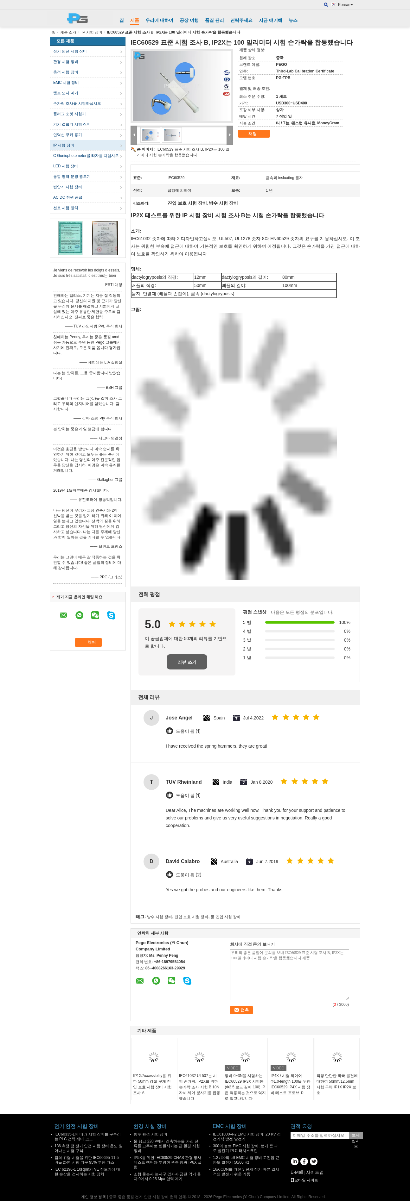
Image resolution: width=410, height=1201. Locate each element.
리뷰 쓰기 (186, 662)
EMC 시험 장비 (66, 82)
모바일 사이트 (304, 1180)
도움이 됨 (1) (188, 731)
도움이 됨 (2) (188, 875)
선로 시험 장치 (65, 208)
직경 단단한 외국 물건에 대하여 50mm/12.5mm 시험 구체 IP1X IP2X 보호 (337, 1084)
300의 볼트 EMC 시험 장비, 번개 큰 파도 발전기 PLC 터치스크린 (245, 1148)
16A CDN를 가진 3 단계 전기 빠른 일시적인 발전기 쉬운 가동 (246, 1171)
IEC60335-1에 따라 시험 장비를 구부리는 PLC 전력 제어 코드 (87, 1136)
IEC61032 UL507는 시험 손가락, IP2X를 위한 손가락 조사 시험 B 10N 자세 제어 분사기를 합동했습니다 (199, 1087)
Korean (345, 5)
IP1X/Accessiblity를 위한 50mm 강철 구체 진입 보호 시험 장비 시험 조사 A (152, 1084)
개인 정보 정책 (93, 1197)
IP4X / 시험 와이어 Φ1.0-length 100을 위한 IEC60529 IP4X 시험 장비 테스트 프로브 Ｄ (291, 1084)
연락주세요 (241, 20)
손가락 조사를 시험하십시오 (77, 103)
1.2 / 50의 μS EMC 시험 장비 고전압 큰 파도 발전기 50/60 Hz (246, 1160)
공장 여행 (189, 20)
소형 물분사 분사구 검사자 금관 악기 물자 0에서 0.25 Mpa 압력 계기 (167, 1176)
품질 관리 (214, 20)
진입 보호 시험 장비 (191, 917)
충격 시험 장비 (65, 72)
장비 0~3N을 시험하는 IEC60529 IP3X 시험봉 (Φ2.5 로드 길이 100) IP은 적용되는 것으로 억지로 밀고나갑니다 (245, 1087)
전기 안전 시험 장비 (70, 51)
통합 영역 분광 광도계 (72, 176)
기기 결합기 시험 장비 (72, 124)
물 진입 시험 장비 (225, 917)
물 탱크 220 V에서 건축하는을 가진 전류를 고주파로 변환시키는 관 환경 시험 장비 (167, 1146)
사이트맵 (315, 1172)
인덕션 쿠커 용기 (67, 135)
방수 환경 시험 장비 (150, 1134)
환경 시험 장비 (65, 61)
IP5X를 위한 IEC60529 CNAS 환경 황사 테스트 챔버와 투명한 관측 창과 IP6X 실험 (168, 1162)
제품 (134, 20)
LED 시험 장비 (65, 166)
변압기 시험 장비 (67, 187)
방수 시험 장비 (159, 917)
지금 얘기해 (270, 20)
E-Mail (297, 1172)
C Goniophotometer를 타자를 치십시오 (86, 155)
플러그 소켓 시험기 (69, 114)
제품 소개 (68, 32)
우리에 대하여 (159, 20)
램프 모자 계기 (65, 93)
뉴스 (293, 20)
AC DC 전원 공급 (67, 197)
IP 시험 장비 (91, 32)
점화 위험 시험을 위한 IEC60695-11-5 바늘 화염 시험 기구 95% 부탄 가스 (86, 1160)
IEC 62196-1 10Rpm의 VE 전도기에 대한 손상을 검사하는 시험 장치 (87, 1171)
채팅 (257, 134)
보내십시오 (356, 1136)
